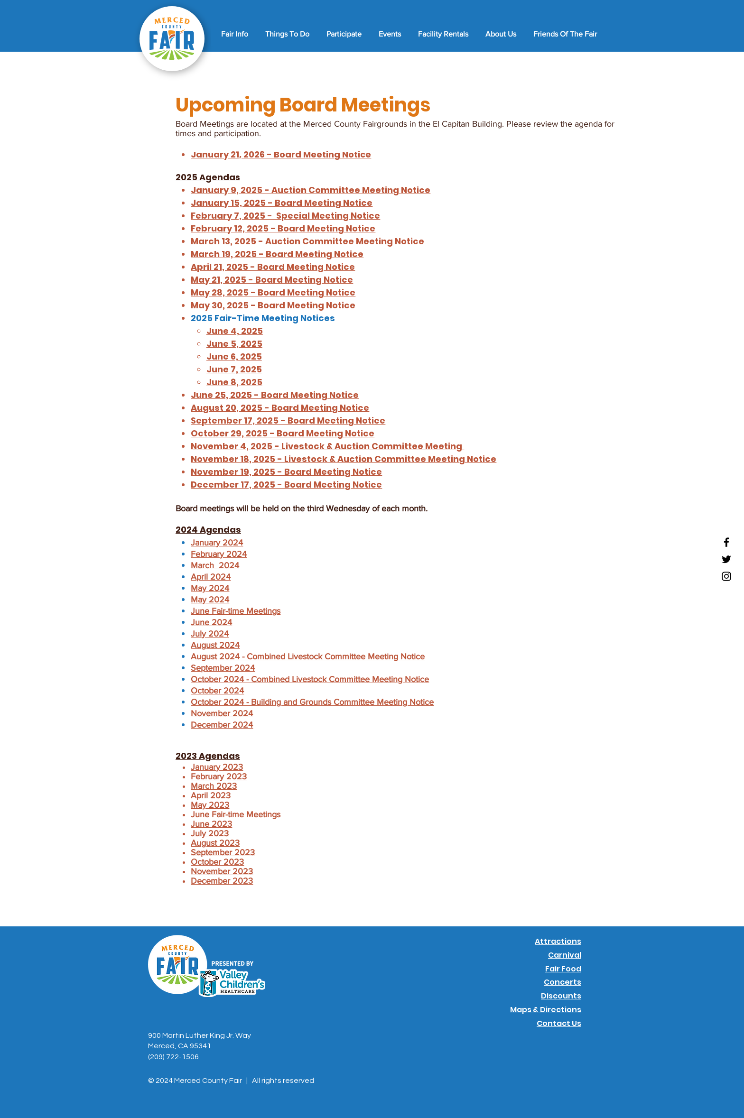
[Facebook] (726, 542)
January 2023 (217, 767)
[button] (233, 34)
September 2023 (223, 852)
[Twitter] (726, 559)
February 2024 (219, 554)
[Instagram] (726, 576)
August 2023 (215, 843)
